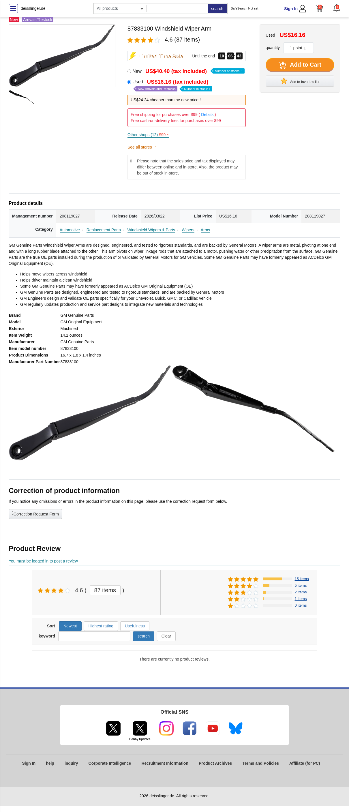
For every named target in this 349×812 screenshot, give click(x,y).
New (188, 71)
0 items (301, 605)
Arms (205, 230)
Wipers (188, 230)
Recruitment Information (164, 763)
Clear (166, 636)
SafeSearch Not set (244, 8)
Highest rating (101, 626)
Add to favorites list (300, 81)
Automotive (70, 230)
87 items (105, 590)
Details (207, 114)
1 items (301, 599)
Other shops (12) (148, 134)
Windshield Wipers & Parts (151, 230)
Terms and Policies (260, 763)
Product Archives (215, 763)
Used (172, 85)
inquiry (71, 763)
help (50, 763)
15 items (302, 579)
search (217, 8)
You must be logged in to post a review (43, 561)
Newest (70, 626)
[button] (336, 8)
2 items (301, 592)
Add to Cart (300, 65)
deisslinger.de (33, 8)
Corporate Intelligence (110, 763)
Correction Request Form (35, 513)
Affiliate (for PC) (304, 763)
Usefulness (135, 626)
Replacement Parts (104, 230)
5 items (301, 585)
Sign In (291, 8)
